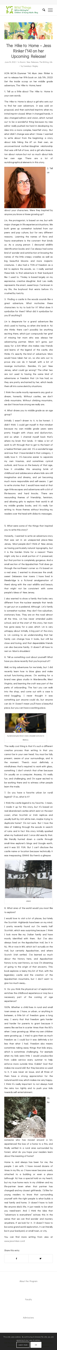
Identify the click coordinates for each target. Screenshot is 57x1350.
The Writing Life (45, 62)
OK (36, 1345)
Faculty (28, 1299)
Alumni (22, 62)
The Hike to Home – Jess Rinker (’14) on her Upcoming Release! (28, 51)
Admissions (28, 1317)
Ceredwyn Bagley (30, 66)
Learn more (23, 1345)
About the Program (28, 1281)
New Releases (33, 62)
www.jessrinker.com (14, 1241)
